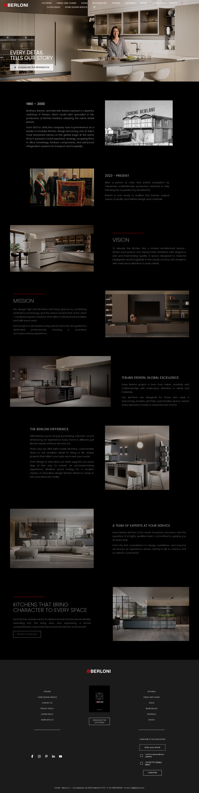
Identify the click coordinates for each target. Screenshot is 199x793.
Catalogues (53, 7)
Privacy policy (47, 708)
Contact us (158, 3)
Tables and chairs (66, 3)
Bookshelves (100, 3)
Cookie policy (47, 714)
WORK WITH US (47, 720)
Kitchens (47, 3)
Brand (143, 3)
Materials (130, 3)
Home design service (76, 7)
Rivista (173, 3)
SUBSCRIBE (152, 772)
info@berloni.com (137, 788)
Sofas (84, 3)
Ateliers (116, 3)
